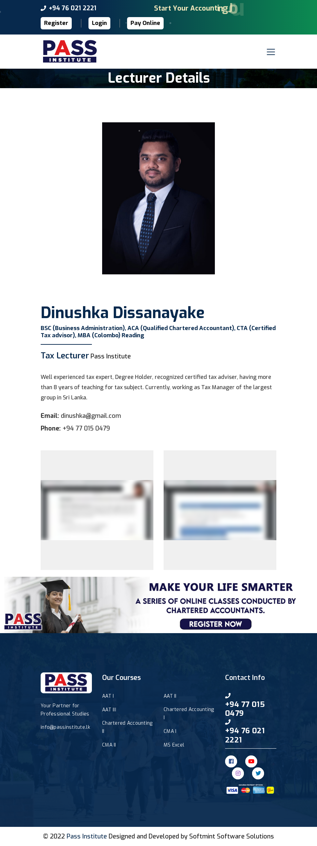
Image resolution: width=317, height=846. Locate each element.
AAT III (109, 710)
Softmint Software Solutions (231, 836)
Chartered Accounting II (127, 727)
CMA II (109, 745)
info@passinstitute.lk (65, 727)
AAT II (170, 696)
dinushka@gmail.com (91, 416)
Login (99, 23)
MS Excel (174, 745)
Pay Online (145, 23)
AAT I (108, 696)
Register (56, 23)
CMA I (170, 731)
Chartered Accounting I (189, 713)
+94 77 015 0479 (86, 428)
